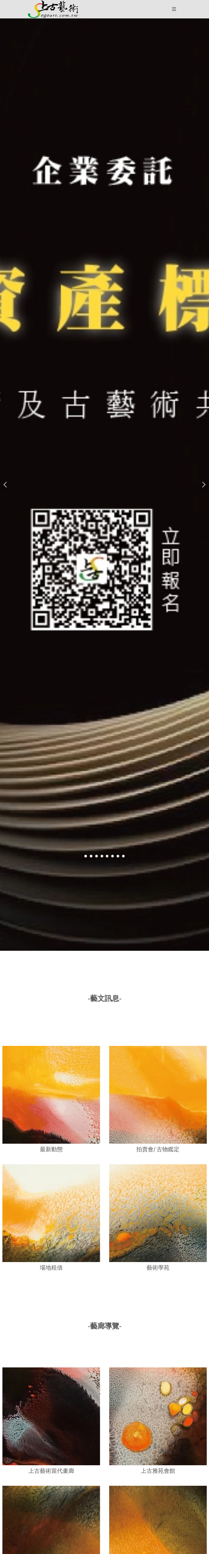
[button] (53, 9)
